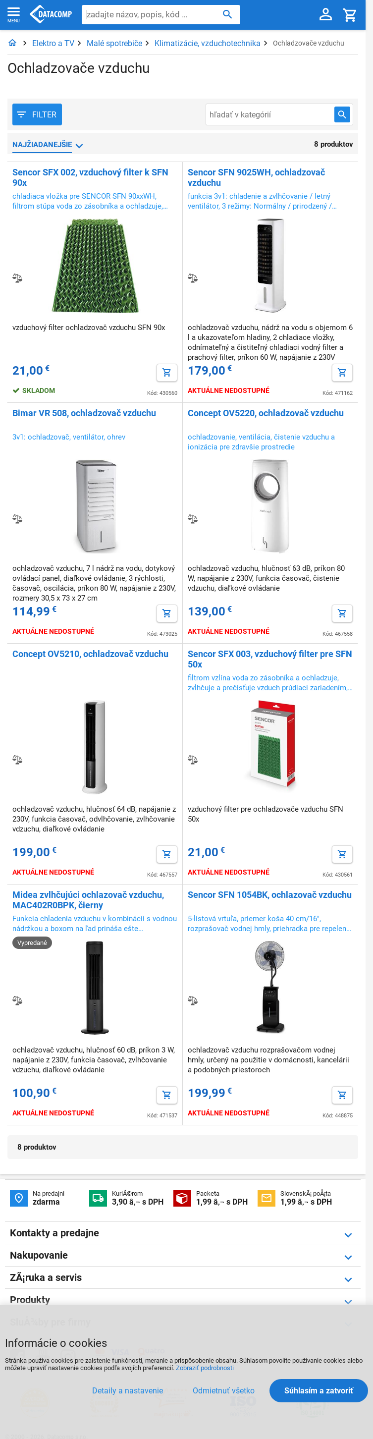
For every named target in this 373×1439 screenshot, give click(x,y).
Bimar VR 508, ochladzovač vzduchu (84, 413)
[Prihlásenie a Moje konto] (326, 15)
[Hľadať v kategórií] (342, 114)
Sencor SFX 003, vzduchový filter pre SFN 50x (270, 659)
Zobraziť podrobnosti (205, 1368)
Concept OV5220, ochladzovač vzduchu (266, 413)
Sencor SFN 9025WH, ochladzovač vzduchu (256, 177)
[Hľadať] (227, 14)
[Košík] (350, 14)
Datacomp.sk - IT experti (51, 15)
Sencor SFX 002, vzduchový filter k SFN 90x (90, 177)
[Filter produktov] (37, 114)
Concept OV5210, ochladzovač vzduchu (90, 654)
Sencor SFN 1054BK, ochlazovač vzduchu (270, 894)
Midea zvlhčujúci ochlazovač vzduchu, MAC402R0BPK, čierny (88, 899)
